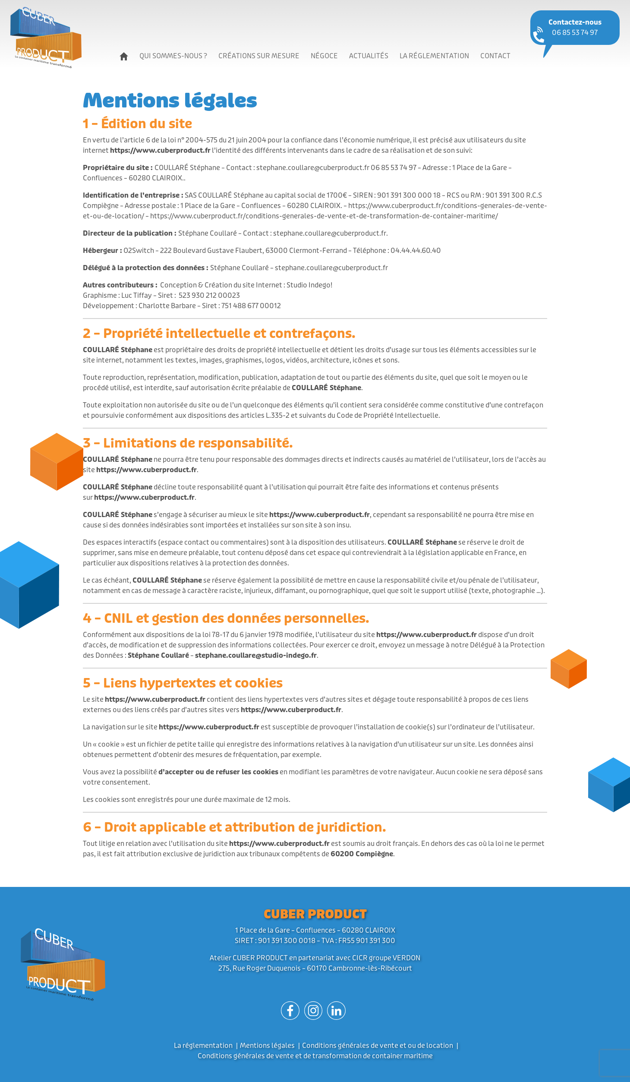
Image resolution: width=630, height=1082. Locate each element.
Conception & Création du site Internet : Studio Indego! (246, 285)
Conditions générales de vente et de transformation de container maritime (315, 1056)
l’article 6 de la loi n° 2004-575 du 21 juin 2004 (193, 140)
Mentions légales (267, 1045)
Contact (495, 56)
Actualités (368, 56)
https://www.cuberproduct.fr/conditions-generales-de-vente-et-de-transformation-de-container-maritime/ (324, 216)
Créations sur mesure (258, 56)
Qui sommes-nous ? (173, 56)
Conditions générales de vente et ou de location (377, 1045)
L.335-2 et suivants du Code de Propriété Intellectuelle (352, 415)
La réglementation (434, 56)
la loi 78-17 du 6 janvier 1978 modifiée (253, 635)
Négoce (324, 56)
